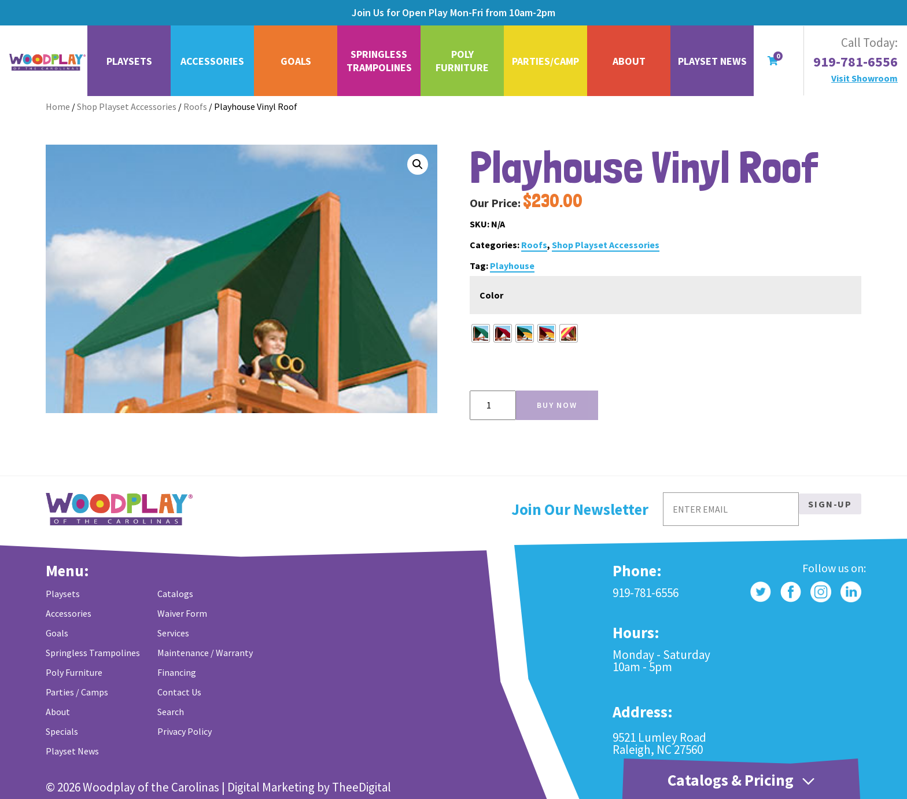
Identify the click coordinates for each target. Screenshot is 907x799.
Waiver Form (182, 613)
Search (170, 711)
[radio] (480, 333)
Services (173, 633)
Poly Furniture (462, 60)
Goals (296, 61)
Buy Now (557, 405)
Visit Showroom (864, 78)
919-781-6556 (855, 62)
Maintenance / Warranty (205, 652)
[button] (417, 164)
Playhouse (512, 265)
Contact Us (179, 692)
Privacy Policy (184, 731)
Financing (176, 672)
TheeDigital (361, 787)
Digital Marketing (271, 787)
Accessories (212, 61)
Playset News (712, 61)
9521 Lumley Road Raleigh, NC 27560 (659, 743)
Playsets (129, 61)
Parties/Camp (545, 61)
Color (491, 295)
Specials (62, 731)
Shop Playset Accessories (126, 106)
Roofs (195, 106)
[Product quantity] (493, 405)
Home (58, 106)
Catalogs (175, 593)
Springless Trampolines (379, 60)
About (629, 61)
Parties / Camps (77, 692)
